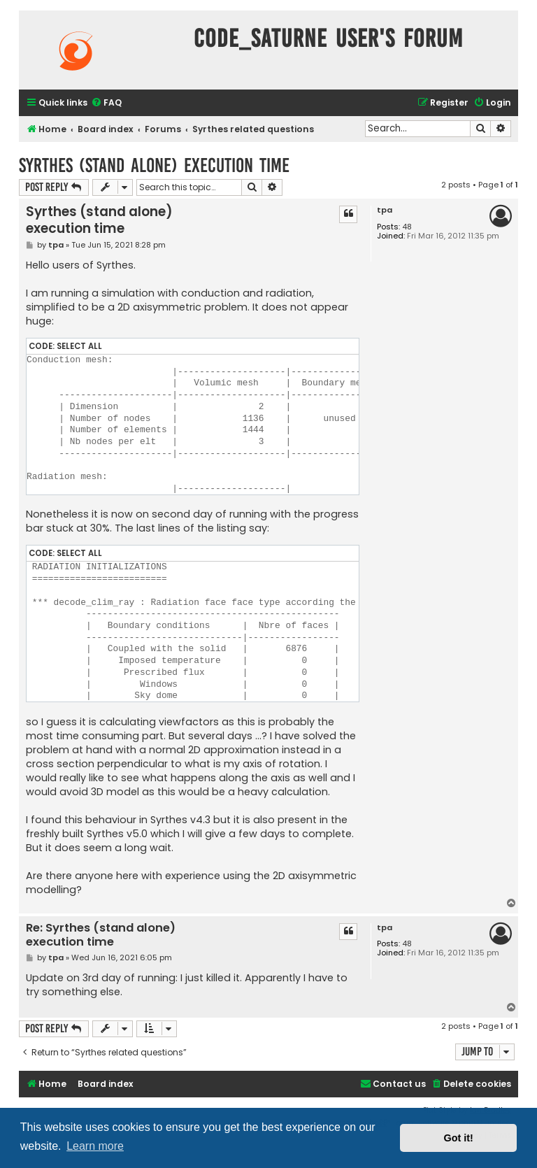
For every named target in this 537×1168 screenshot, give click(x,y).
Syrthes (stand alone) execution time (154, 165)
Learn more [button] (95, 1146)
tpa (384, 210)
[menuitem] (106, 103)
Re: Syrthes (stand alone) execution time (101, 935)
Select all (79, 346)
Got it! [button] (458, 1138)
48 (407, 227)
